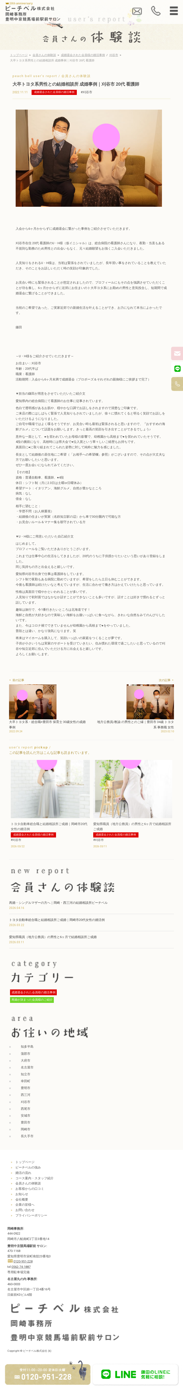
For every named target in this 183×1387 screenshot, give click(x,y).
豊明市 (25, 1088)
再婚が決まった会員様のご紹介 (32, 999)
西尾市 (25, 1109)
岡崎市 (25, 1129)
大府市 (25, 1060)
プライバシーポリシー (31, 1215)
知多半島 (27, 1046)
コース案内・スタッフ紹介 (34, 1178)
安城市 (25, 1115)
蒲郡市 (25, 1053)
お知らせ (21, 1194)
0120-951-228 (23, 1261)
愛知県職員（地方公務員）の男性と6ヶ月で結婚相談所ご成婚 (53, 937)
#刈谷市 (86, 92)
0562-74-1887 (21, 1267)
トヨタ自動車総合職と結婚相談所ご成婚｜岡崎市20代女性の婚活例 (57, 920)
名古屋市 (27, 1067)
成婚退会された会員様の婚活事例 (83, 55)
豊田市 (25, 1122)
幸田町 (25, 1081)
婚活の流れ (23, 1173)
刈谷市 (113, 55)
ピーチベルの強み (28, 1167)
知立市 (25, 1074)
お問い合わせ (24, 1210)
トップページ (19, 55)
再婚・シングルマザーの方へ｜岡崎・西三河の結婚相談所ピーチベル (58, 903)
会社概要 (21, 1199)
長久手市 (27, 1136)
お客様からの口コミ (29, 1189)
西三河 (25, 1095)
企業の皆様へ (24, 1204)
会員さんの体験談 (44, 55)
